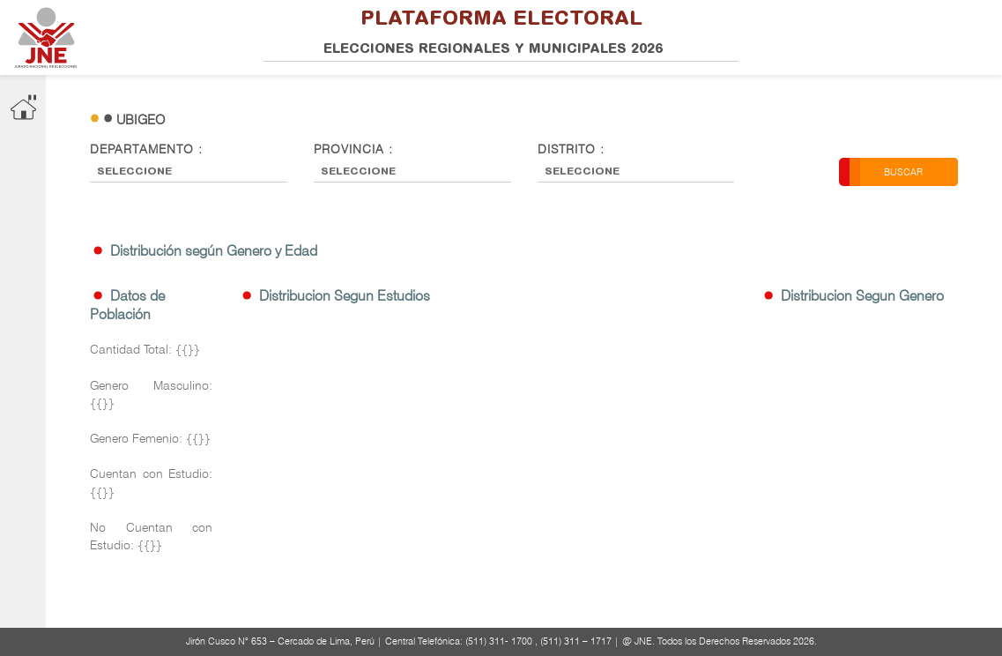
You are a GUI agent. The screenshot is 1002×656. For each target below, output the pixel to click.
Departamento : (146, 149)
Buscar (903, 172)
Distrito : (571, 149)
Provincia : (353, 149)
